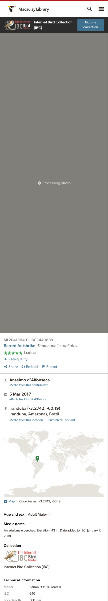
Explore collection (90, 25)
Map (9, 501)
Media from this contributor (28, 385)
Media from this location (26, 420)
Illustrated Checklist (61, 420)
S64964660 (28, 399)
